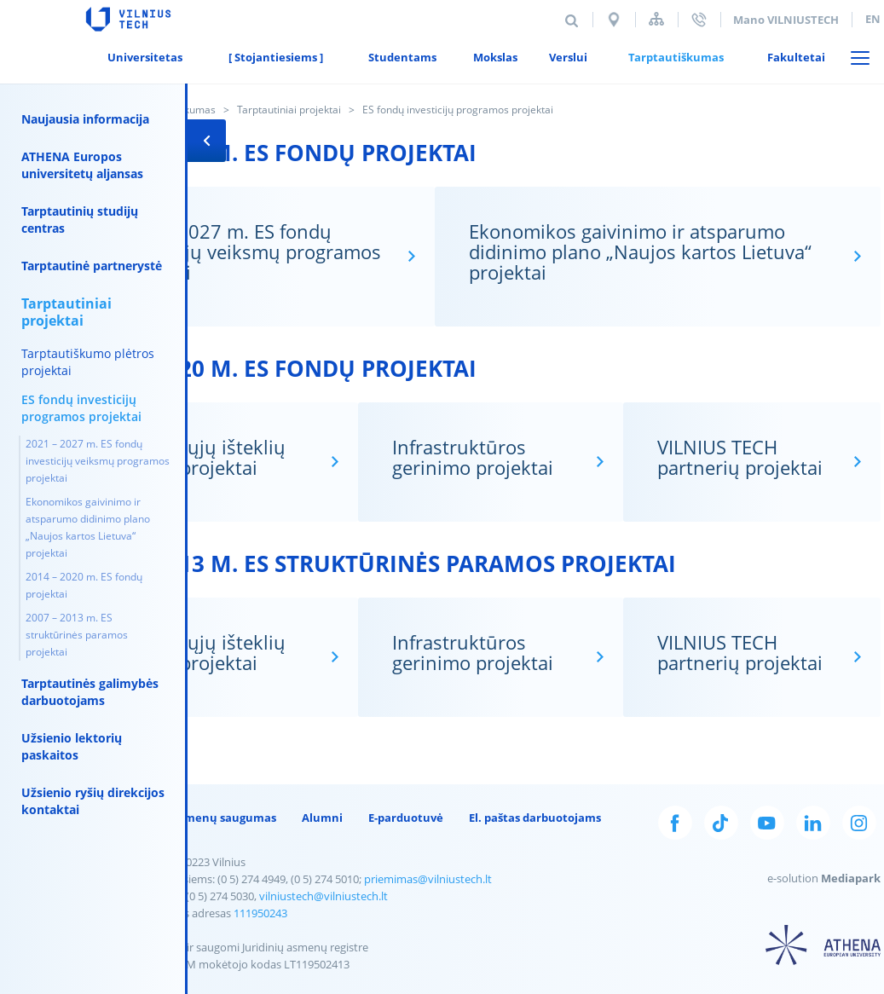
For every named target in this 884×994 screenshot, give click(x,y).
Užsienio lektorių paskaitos (71, 746)
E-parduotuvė (398, 817)
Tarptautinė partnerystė (91, 265)
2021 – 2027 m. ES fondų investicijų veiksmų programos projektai (98, 460)
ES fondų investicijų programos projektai (81, 408)
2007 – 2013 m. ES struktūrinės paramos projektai (77, 634)
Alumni (314, 817)
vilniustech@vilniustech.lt (315, 896)
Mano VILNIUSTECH (772, 19)
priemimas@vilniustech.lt (420, 879)
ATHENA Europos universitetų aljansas (82, 165)
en (859, 18)
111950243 (253, 913)
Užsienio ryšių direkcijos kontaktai (93, 801)
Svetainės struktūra (642, 19)
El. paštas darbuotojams (527, 817)
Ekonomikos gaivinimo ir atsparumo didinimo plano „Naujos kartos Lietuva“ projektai (88, 527)
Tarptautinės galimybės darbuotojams (90, 691)
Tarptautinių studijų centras (79, 219)
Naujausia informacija (85, 119)
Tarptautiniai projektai (281, 109)
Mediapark (843, 878)
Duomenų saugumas (211, 817)
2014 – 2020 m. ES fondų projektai (84, 585)
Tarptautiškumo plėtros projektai (87, 362)
